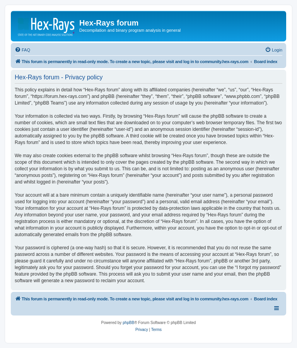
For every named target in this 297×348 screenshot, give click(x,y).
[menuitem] (22, 50)
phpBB (128, 323)
